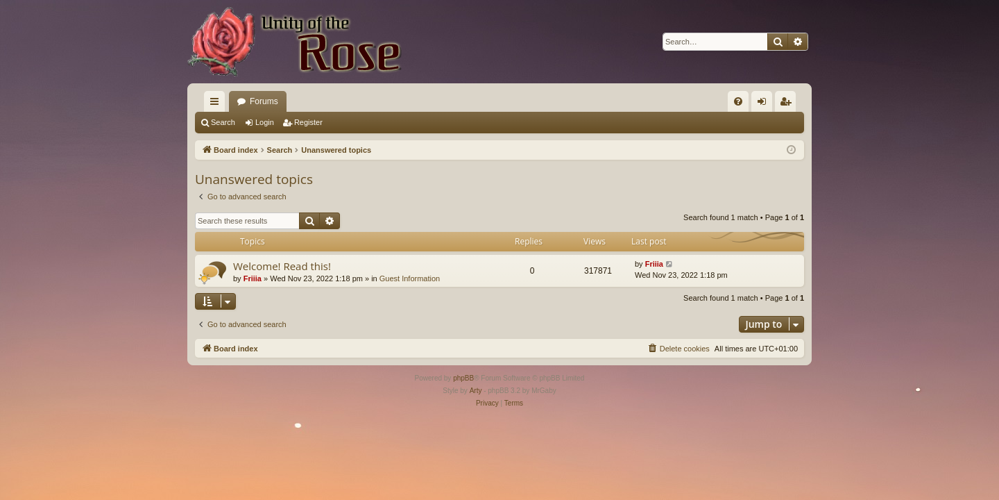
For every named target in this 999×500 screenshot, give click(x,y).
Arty (476, 390)
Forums (264, 101)
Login (264, 122)
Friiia (253, 278)
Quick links (217, 104)
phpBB (463, 378)
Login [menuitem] (765, 104)
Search (223, 122)
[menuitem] (738, 101)
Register (308, 122)
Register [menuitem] (788, 104)
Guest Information (409, 278)
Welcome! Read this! (282, 266)
